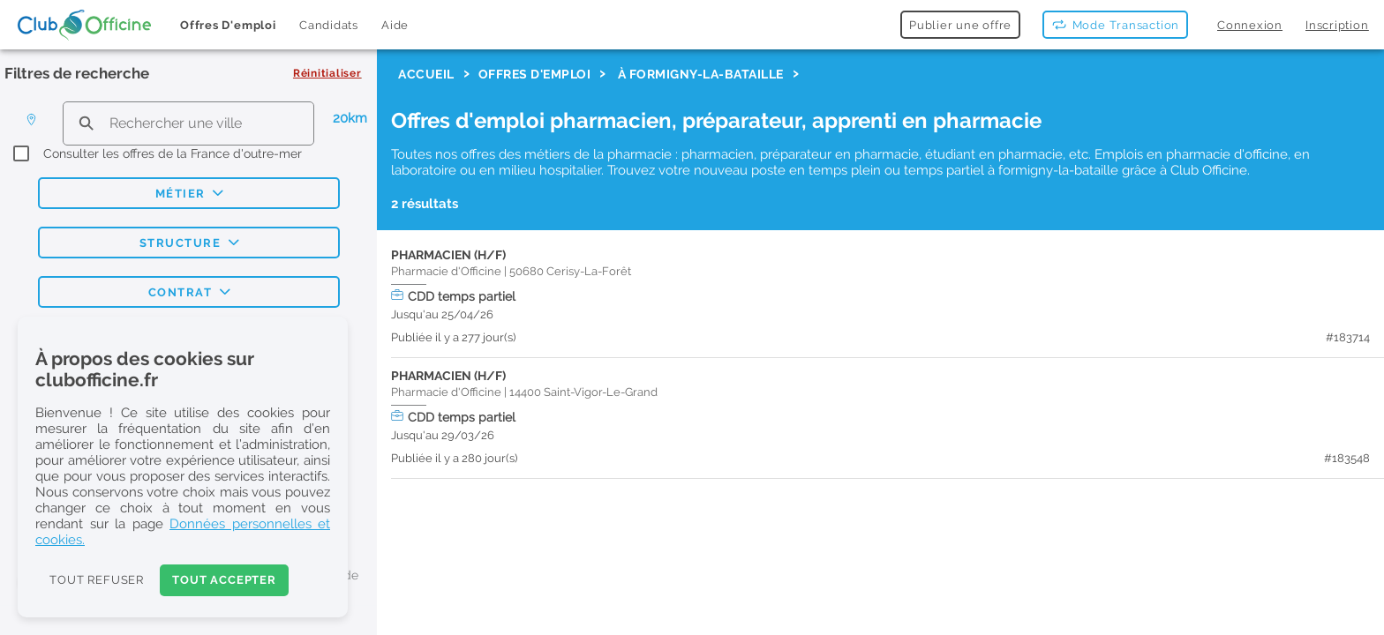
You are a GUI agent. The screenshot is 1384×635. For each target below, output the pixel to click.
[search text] (188, 123)
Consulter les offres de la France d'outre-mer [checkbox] (172, 153)
